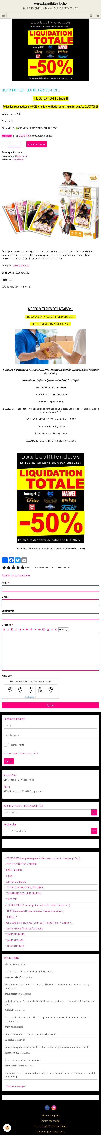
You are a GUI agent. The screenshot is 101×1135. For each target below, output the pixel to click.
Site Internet (8, 610)
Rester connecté (14, 745)
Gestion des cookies (51, 1120)
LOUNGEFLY (11, 916)
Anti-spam (7, 675)
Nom (4, 582)
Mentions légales (50, 1115)
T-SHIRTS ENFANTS (15, 934)
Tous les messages (15, 1086)
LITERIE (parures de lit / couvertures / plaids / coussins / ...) (34, 911)
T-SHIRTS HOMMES (14, 946)
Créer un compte (11, 753)
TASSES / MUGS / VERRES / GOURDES (24, 928)
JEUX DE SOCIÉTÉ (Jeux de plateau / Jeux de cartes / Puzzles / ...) (37, 905)
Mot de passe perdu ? (29, 753)
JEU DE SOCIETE (21, 265)
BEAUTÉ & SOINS (13, 870)
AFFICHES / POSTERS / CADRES (21, 864)
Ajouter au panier (36, 144)
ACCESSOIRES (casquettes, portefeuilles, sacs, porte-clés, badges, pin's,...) (42, 858)
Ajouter (50, 705)
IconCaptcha (29, 697)
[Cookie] (7, 1128)
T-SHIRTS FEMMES (14, 940)
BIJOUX (8, 875)
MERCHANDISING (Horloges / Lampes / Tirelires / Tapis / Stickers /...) (39, 922)
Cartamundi (21, 156)
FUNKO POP (11, 899)
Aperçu (63, 629)
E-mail (5, 596)
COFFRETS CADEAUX (15, 881)
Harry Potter (18, 159)
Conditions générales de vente (50, 1131)
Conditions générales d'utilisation (50, 1126)
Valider (8, 761)
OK (94, 812)
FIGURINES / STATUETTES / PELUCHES (24, 887)
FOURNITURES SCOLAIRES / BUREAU (23, 893)
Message (6, 624)
